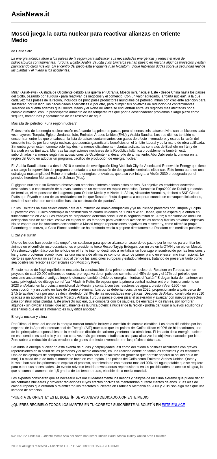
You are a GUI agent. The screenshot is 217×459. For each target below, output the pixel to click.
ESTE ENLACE (173, 405)
